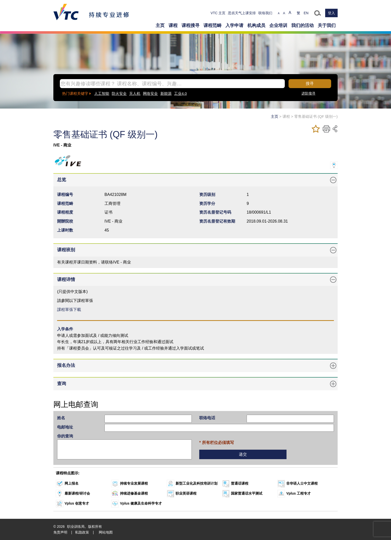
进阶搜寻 (308, 93)
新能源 (166, 93)
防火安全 (119, 93)
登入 (331, 13)
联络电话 (207, 418)
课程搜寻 (190, 25)
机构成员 (256, 25)
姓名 (61, 418)
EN (306, 13)
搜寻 (310, 83)
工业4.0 (180, 93)
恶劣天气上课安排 (242, 13)
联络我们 (265, 13)
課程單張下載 (69, 309)
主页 (160, 25)
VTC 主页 (217, 13)
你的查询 (65, 436)
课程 (173, 25)
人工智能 (101, 93)
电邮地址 (65, 427)
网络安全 (150, 93)
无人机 (134, 93)
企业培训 (278, 25)
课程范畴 (212, 25)
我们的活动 (302, 25)
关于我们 (327, 25)
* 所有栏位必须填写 (216, 442)
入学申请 (234, 25)
